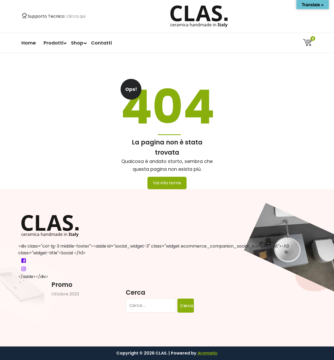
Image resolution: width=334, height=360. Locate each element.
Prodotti (53, 43)
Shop (77, 43)
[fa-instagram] (23, 269)
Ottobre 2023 (65, 294)
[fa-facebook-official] (23, 260)
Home (28, 43)
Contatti (101, 43)
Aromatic (208, 353)
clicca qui (75, 16)
